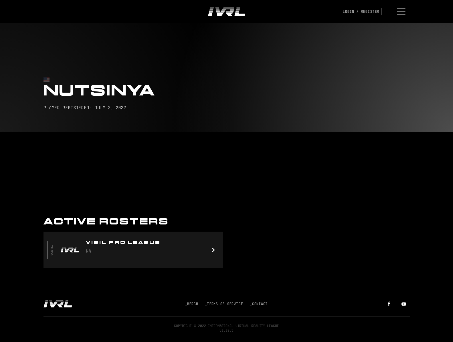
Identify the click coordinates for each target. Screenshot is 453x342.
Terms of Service (224, 304)
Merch (191, 304)
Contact (259, 304)
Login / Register (361, 11)
